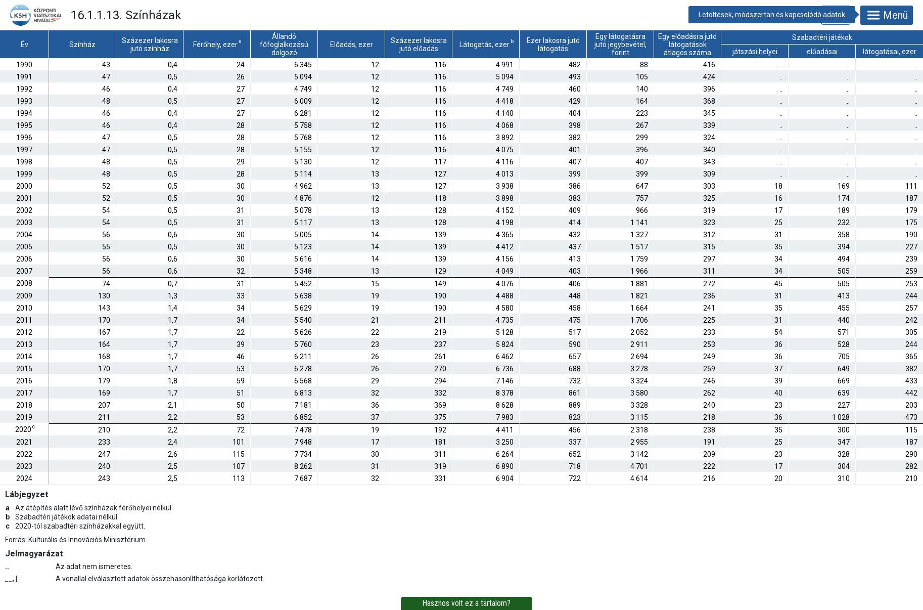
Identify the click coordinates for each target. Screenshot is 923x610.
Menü (886, 15)
